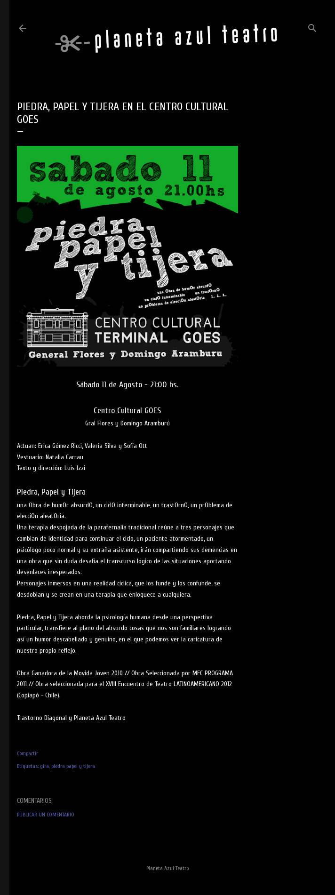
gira (44, 766)
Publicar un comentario (45, 814)
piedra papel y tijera (73, 766)
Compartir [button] (27, 753)
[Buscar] (312, 26)
